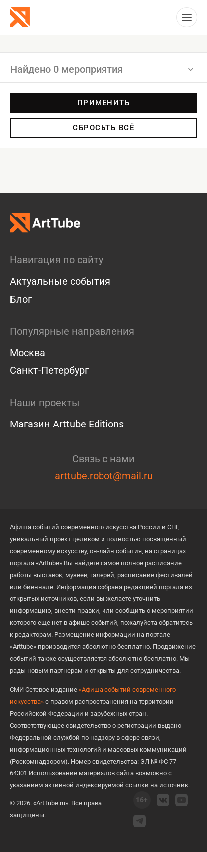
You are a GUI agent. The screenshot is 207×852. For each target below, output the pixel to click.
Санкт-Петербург (49, 370)
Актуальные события (60, 281)
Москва (27, 353)
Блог (21, 299)
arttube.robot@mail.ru (104, 476)
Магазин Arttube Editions (67, 424)
